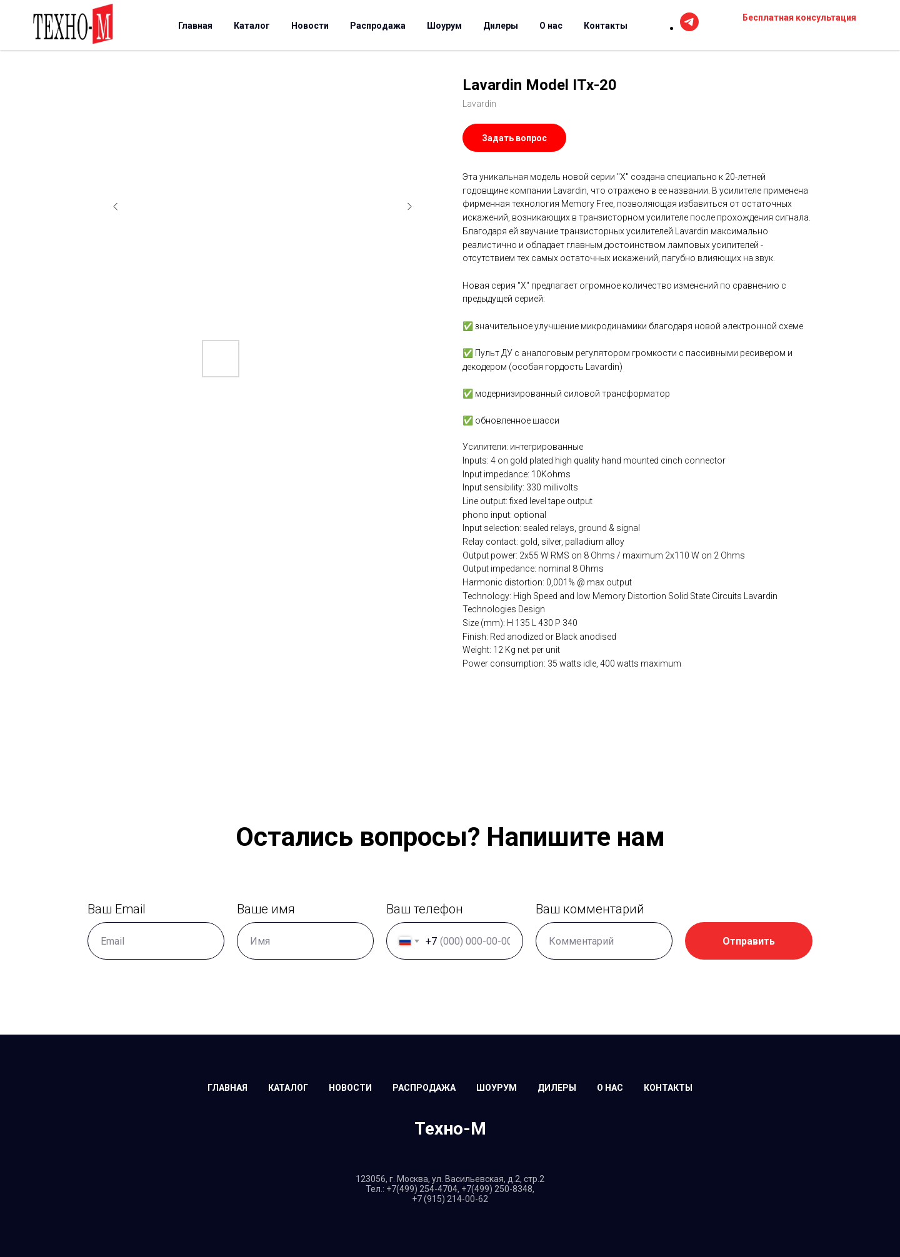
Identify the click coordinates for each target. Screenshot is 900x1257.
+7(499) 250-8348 (496, 1189)
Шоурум (444, 26)
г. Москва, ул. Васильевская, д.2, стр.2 (466, 1179)
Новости (310, 26)
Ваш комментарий (583, 909)
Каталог (252, 26)
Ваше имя (259, 909)
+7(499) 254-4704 (422, 1189)
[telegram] (689, 27)
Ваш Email (110, 909)
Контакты (606, 26)
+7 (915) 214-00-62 (450, 1199)
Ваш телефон (417, 909)
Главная (195, 26)
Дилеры (500, 26)
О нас (550, 26)
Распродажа (378, 26)
